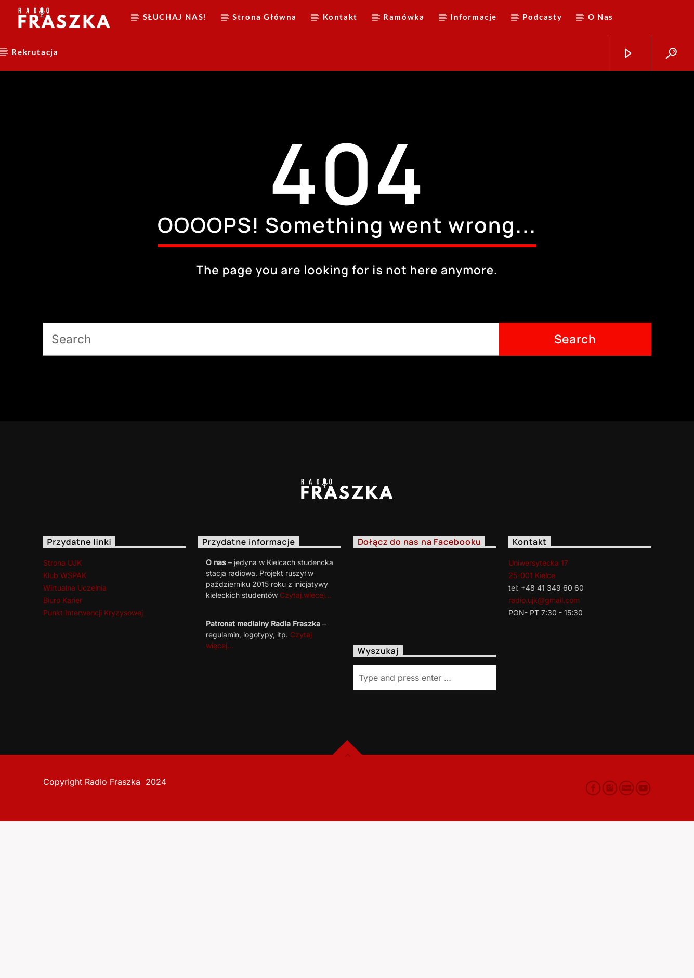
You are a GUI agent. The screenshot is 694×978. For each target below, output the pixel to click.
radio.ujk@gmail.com (544, 757)
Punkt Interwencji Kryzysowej (93, 769)
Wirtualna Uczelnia (75, 744)
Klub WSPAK (64, 732)
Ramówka (403, 16)
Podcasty (542, 16)
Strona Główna (264, 16)
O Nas (600, 16)
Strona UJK (62, 719)
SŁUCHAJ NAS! (175, 16)
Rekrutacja (34, 52)
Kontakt (340, 16)
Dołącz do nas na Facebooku (419, 699)
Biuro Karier (62, 757)
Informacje (473, 16)
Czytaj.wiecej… (305, 751)
